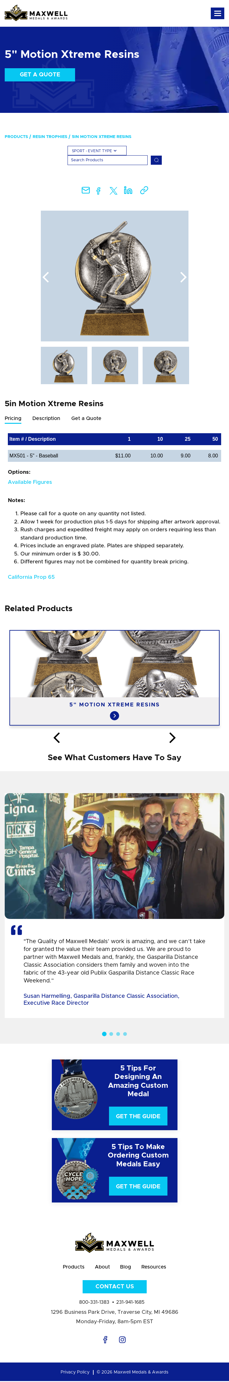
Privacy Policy (75, 1373)
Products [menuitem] (16, 137)
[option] (114, 276)
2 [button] (111, 1034)
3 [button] (118, 1034)
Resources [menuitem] (155, 1267)
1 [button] (104, 1033)
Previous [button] (45, 277)
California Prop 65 (31, 577)
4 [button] (125, 1034)
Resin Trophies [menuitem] (50, 137)
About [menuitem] (101, 1267)
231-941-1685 (130, 1303)
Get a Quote (40, 75)
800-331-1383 (94, 1303)
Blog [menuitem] (125, 1267)
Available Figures (30, 482)
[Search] (108, 160)
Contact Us (114, 1288)
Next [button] (184, 277)
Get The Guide (138, 1116)
